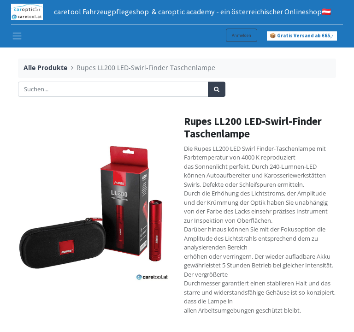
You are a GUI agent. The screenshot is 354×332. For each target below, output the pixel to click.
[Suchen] (216, 89)
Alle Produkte (45, 67)
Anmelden (241, 35)
